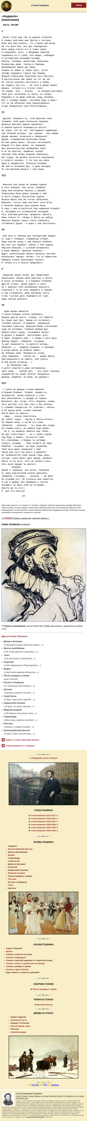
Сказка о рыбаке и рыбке (18, 966)
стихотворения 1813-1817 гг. (44, 815)
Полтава (8, 723)
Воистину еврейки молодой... (20, 720)
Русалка (15, 1029)
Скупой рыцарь (18, 1032)
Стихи (18, 1096)
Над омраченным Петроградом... (22, 665)
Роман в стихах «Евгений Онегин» (23, 740)
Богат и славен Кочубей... (19, 727)
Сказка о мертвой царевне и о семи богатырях (29, 960)
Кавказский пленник (14, 703)
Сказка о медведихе (16, 957)
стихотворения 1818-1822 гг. (44, 818)
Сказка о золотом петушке (19, 954)
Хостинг (35, 1085)
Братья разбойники (14, 648)
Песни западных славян (16, 675)
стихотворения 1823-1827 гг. (44, 821)
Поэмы (25, 1096)
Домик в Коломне (13, 641)
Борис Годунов (18, 1017)
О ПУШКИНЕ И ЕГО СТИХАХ (43, 758)
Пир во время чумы (20, 1026)
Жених (9, 951)
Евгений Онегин (45, 1004)
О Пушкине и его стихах (73, 1096)
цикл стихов (10, 679)
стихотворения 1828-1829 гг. (44, 824)
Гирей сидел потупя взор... (19, 734)
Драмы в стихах (42, 1096)
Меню (77, 5)
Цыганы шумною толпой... (19, 693)
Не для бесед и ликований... (19, 658)
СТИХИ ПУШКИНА (43, 810)
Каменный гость (19, 1020)
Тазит (7, 655)
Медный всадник (13, 710)
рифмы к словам (46, 1082)
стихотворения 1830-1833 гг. (44, 827)
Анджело (12, 846)
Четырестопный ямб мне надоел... (23, 645)
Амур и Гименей (14, 948)
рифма (38, 1082)
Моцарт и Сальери (20, 1023)
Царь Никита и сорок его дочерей (22, 972)
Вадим (7, 669)
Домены (55, 1085)
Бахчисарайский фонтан (17, 730)
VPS (45, 1085)
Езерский (9, 662)
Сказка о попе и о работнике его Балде (25, 963)
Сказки (31, 1096)
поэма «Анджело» (16, 524)
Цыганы (8, 689)
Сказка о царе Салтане (17, 969)
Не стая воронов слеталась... (21, 652)
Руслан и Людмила (14, 682)
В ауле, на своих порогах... (19, 706)
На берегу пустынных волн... (20, 713)
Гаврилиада (10, 716)
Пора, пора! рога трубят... (19, 699)
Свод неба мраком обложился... (21, 672)
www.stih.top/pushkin (36, 1117)
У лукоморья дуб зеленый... (19, 686)
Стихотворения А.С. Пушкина (20, 746)
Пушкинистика (22, 1098)
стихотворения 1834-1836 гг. (44, 830)
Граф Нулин (10, 696)
